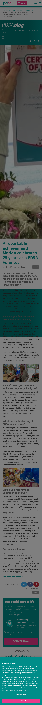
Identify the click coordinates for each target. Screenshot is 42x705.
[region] (21, 681)
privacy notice (17, 686)
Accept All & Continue (21, 701)
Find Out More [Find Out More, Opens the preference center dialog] (21, 694)
